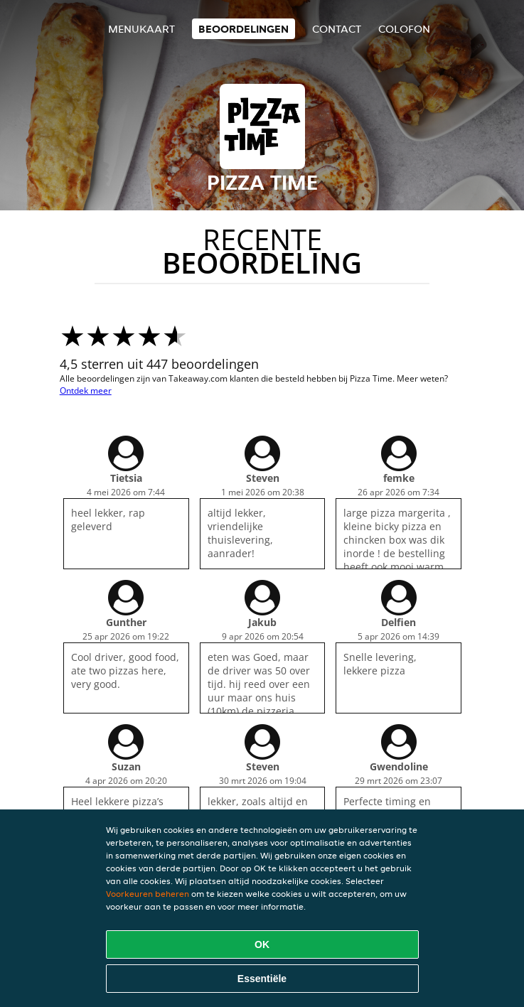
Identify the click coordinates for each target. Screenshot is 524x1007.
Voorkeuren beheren (147, 893)
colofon (404, 28)
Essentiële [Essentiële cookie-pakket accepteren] (262, 978)
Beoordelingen (243, 28)
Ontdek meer (86, 390)
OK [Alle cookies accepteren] (262, 944)
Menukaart (141, 28)
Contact (336, 28)
